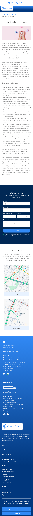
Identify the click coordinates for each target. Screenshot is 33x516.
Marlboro (17, 513)
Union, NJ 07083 (8, 347)
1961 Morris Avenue (9, 345)
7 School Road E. (8, 386)
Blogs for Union (11, 14)
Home (3, 14)
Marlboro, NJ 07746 (9, 388)
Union (17, 509)
